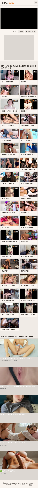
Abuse (30, 485)
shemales (7, 2)
